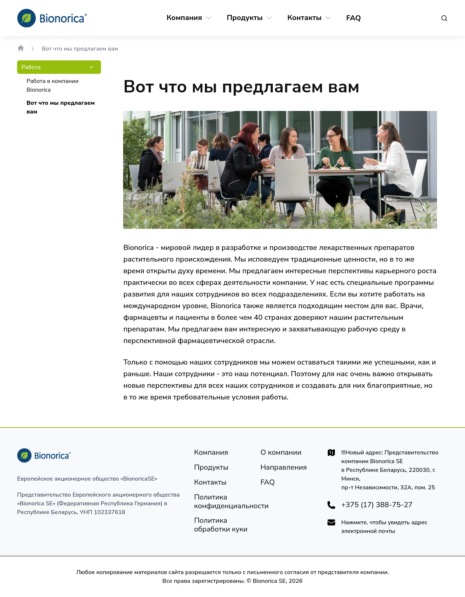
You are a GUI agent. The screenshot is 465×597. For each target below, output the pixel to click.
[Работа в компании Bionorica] (61, 85)
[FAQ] (353, 18)
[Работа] (31, 67)
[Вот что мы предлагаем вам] (61, 107)
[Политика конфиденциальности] (231, 501)
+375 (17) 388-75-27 (377, 505)
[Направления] (283, 467)
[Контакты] (304, 17)
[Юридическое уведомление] (281, 452)
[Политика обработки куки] (221, 525)
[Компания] (184, 17)
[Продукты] (245, 17)
